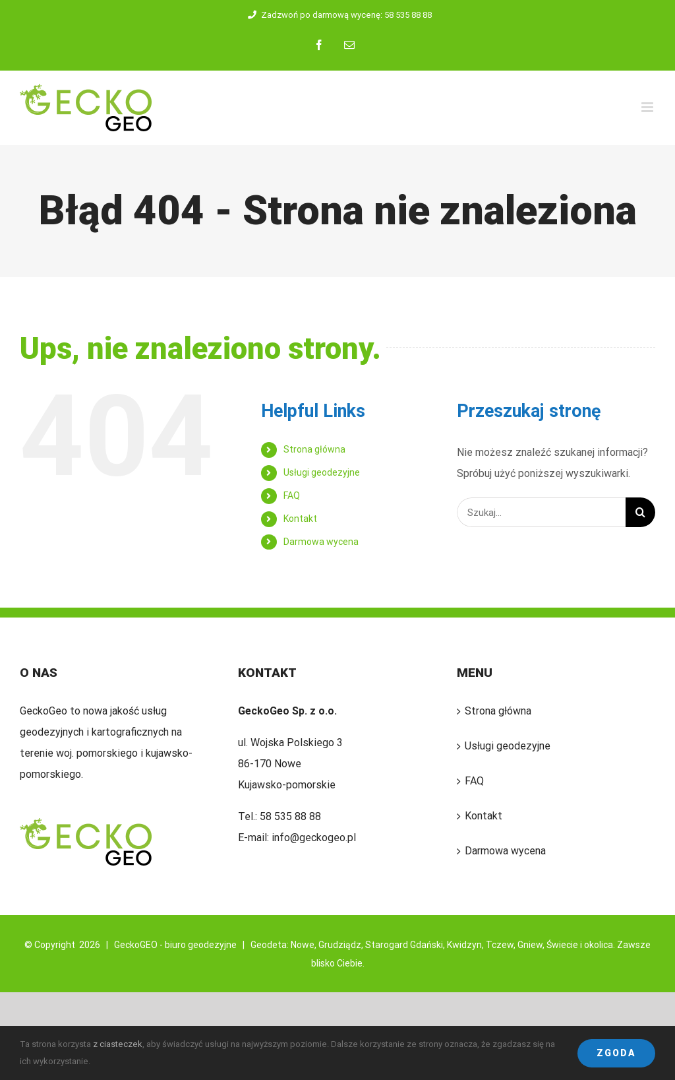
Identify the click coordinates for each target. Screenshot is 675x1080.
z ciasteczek (117, 1044)
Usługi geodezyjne (321, 472)
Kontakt (300, 518)
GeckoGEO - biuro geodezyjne (175, 944)
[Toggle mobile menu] (648, 107)
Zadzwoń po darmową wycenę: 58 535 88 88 (338, 15)
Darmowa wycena (321, 541)
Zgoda (616, 1053)
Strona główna (314, 449)
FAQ (291, 495)
